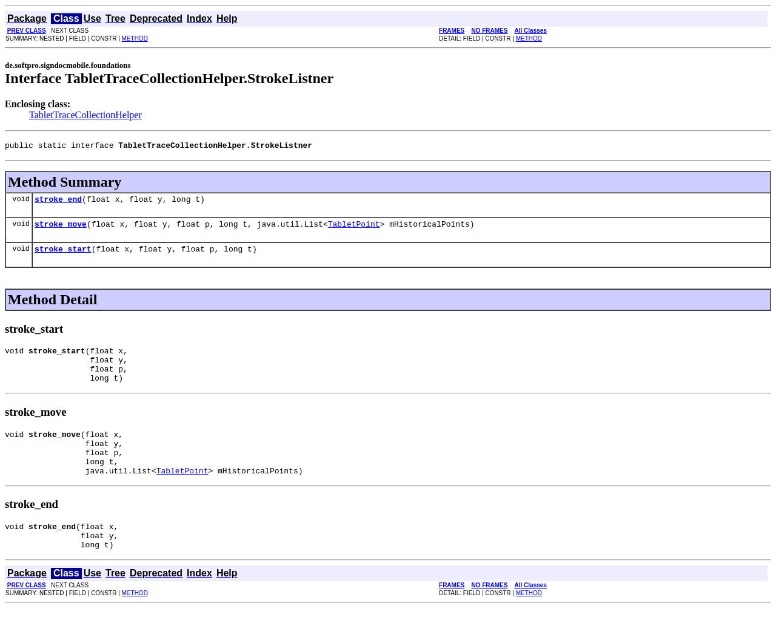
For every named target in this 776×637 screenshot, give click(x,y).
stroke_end (58, 202)
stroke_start (63, 255)
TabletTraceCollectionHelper (85, 115)
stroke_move (61, 229)
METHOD (135, 38)
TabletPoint (354, 229)
